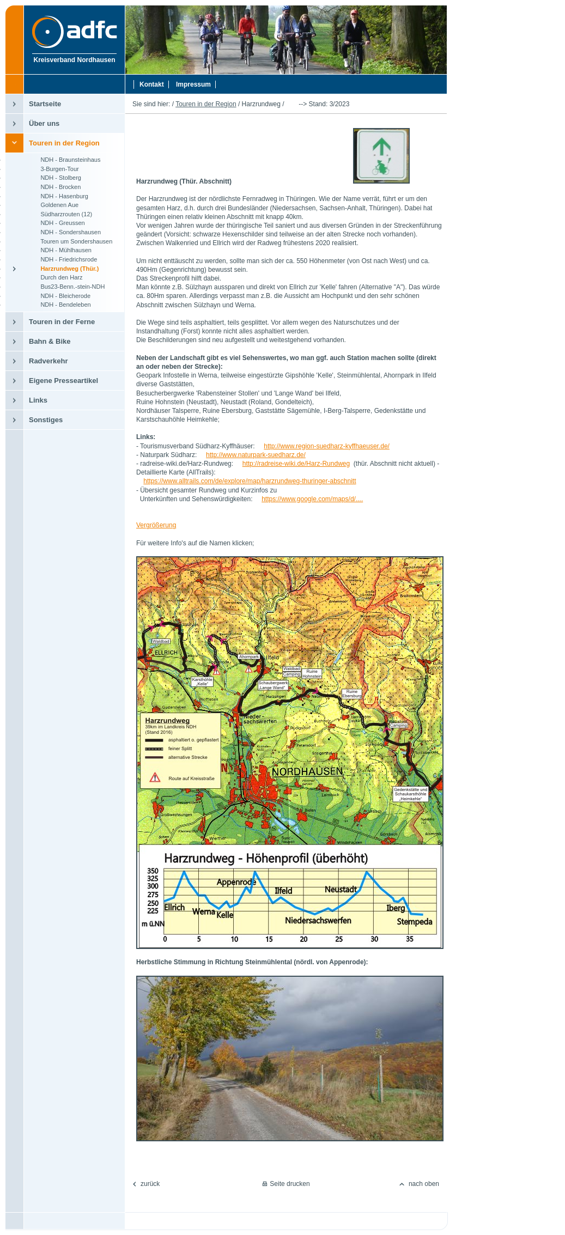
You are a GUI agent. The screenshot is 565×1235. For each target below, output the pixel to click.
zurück (150, 1184)
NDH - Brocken (55, 187)
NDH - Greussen (57, 223)
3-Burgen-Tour (54, 169)
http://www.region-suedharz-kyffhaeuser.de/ (327, 446)
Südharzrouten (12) (60, 214)
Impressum (193, 84)
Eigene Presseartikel (63, 380)
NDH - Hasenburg (58, 196)
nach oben (424, 1184)
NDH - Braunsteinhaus (64, 159)
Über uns (44, 123)
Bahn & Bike (50, 341)
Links (38, 400)
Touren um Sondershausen (70, 241)
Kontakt (151, 84)
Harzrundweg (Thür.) (64, 268)
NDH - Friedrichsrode (63, 259)
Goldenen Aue (53, 205)
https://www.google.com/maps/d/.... (312, 499)
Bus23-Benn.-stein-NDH (67, 286)
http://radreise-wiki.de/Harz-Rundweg (296, 463)
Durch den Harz (55, 277)
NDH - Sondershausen (65, 232)
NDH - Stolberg (55, 177)
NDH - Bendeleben (60, 304)
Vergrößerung (156, 525)
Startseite (45, 104)
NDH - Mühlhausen (60, 250)
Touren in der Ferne (62, 322)
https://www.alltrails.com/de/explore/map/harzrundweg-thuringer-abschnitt (249, 481)
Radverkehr (48, 361)
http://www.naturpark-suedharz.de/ (256, 455)
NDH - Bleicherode (59, 296)
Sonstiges (46, 420)
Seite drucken (289, 1184)
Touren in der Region (64, 143)
